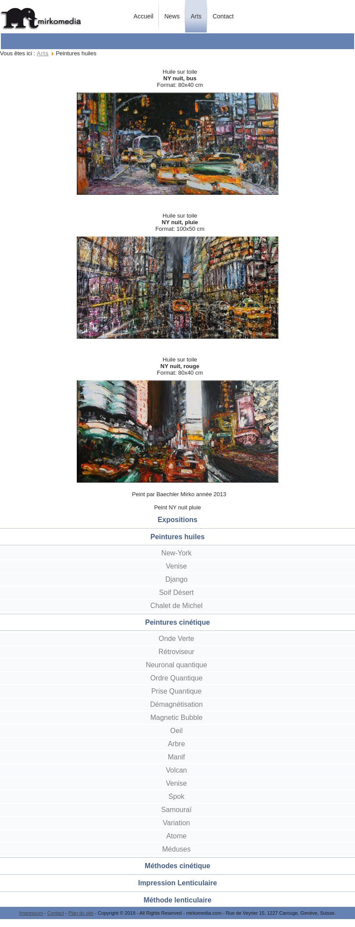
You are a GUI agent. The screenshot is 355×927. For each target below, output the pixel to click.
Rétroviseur (176, 651)
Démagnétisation (176, 704)
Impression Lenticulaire (177, 883)
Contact (222, 16)
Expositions (177, 519)
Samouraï (176, 809)
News (171, 16)
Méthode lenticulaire (177, 900)
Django (176, 579)
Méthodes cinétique (177, 866)
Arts (195, 16)
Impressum (31, 913)
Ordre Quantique (176, 678)
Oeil (176, 730)
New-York (176, 553)
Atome (176, 836)
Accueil (143, 16)
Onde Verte (176, 638)
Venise (176, 566)
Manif (176, 757)
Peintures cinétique (177, 622)
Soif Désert (176, 592)
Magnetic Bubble (176, 717)
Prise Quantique (176, 691)
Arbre (176, 744)
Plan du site (80, 913)
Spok (176, 796)
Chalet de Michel (176, 605)
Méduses (176, 849)
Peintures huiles (178, 536)
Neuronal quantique (176, 665)
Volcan (176, 770)
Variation (176, 823)
